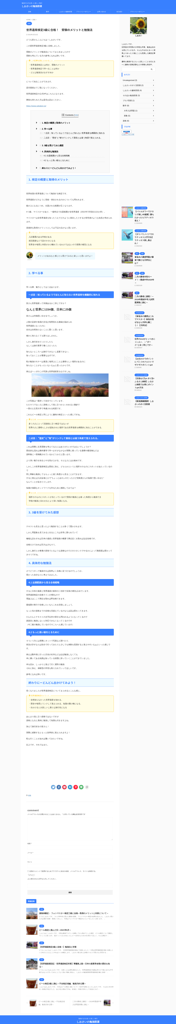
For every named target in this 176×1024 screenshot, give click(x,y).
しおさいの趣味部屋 (65, 11)
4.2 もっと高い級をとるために (55, 159)
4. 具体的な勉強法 (47, 150)
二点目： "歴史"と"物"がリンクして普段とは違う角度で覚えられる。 (71, 137)
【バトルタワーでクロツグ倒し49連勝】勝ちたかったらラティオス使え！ (145, 215)
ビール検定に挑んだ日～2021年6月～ (54, 928)
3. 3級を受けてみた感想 (50, 145)
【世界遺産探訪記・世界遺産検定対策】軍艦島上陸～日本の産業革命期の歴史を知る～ (74, 962)
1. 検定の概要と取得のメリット (53, 123)
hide (76, 115)
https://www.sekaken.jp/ (36, 106)
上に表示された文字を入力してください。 (42, 877)
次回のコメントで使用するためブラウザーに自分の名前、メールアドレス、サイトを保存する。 (63, 869)
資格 (29, 11)
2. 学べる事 (45, 128)
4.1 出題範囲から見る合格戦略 (55, 154)
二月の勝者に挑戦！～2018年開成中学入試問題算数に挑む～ (145, 287)
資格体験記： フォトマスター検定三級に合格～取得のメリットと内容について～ (71, 911)
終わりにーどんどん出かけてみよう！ (55, 167)
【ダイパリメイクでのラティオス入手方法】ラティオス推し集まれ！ (145, 234)
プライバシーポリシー (83, 11)
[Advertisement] (70, 763)
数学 (47, 11)
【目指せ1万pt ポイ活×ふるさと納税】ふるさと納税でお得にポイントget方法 (145, 366)
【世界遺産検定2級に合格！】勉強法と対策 (56, 945)
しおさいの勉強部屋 (32, 6)
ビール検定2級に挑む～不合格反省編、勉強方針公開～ (61, 979)
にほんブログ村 (128, 134)
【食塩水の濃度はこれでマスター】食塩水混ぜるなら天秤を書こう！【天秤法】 (145, 307)
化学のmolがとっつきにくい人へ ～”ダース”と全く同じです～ (145, 327)
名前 (29, 841)
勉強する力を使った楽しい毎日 (88, 1013)
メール (30, 851)
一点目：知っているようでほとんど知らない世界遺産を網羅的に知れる (72, 132)
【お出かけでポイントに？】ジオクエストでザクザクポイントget (145, 347)
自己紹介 (119, 11)
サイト (29, 860)
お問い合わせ (101, 11)
